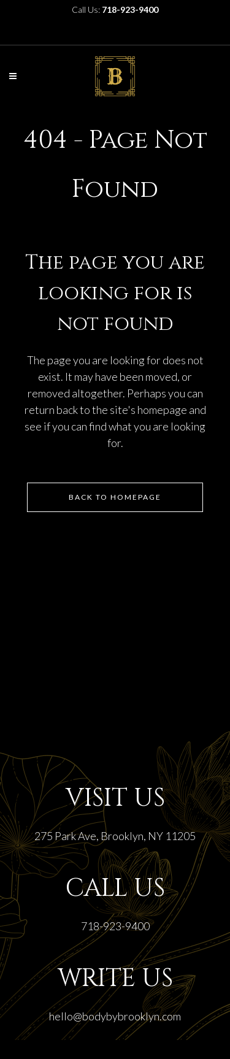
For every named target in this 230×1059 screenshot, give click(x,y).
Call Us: (115, 9)
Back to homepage (115, 497)
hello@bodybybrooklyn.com (115, 1016)
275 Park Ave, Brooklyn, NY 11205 (115, 836)
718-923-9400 (115, 926)
